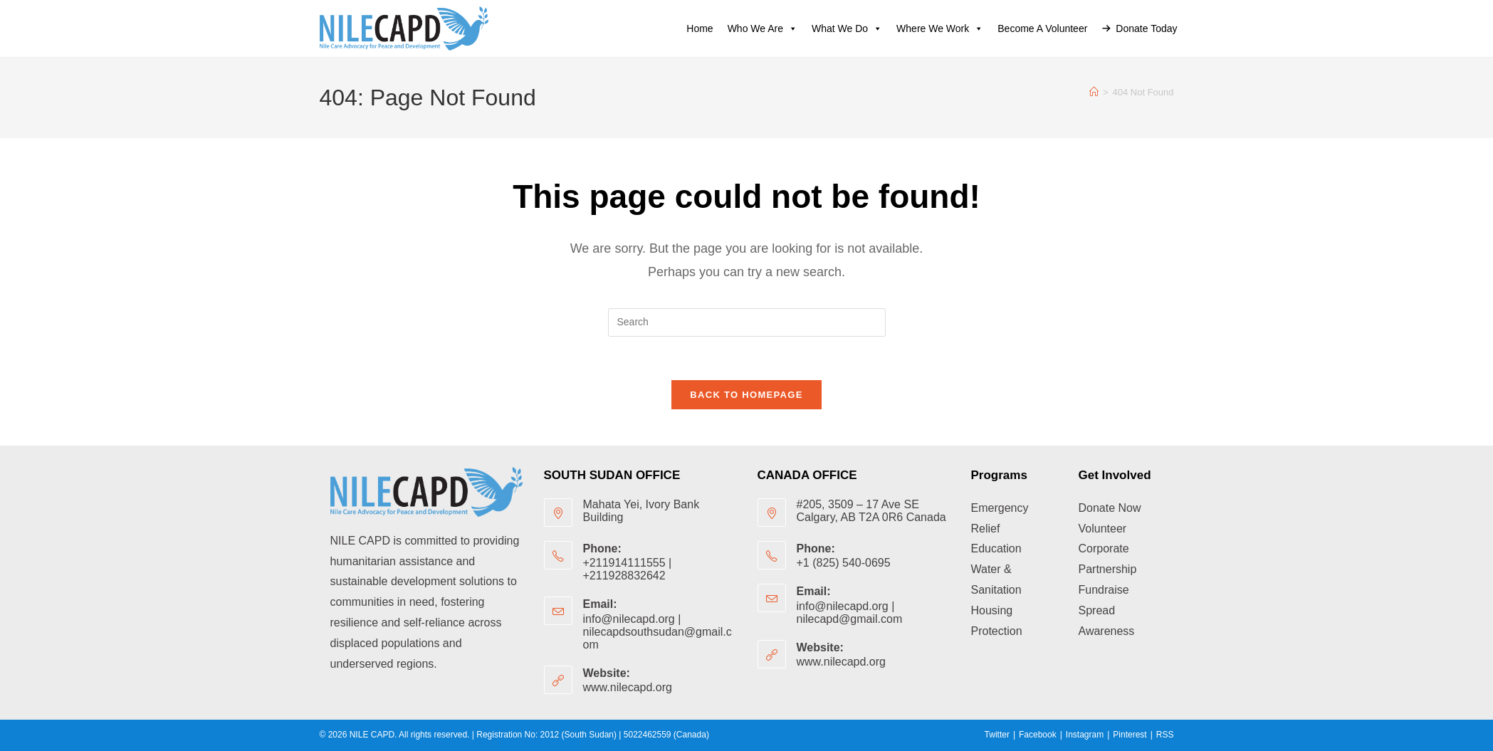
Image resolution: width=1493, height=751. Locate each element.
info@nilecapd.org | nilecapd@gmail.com (850, 612)
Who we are (762, 28)
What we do (847, 28)
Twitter (997, 735)
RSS (1165, 735)
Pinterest (1129, 735)
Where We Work (939, 28)
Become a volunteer (1042, 28)
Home (699, 28)
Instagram (1085, 735)
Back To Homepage (746, 394)
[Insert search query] (747, 322)
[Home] (1094, 92)
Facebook (1038, 735)
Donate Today (1146, 28)
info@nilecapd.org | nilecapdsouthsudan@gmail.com (657, 632)
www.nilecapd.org (627, 687)
